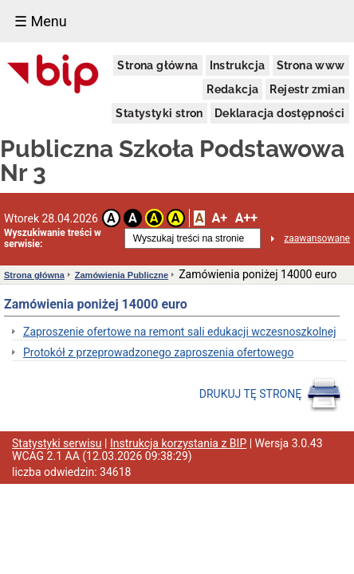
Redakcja (232, 89)
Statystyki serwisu (57, 443)
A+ (218, 218)
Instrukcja (238, 65)
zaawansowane (317, 238)
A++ (246, 218)
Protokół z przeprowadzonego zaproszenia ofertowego (158, 352)
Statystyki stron (159, 113)
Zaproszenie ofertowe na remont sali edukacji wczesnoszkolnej (179, 331)
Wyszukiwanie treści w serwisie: (52, 238)
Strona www (311, 65)
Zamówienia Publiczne (121, 275)
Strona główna (157, 65)
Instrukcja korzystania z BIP (178, 443)
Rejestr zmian (306, 89)
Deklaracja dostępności (279, 113)
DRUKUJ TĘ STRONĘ (270, 394)
